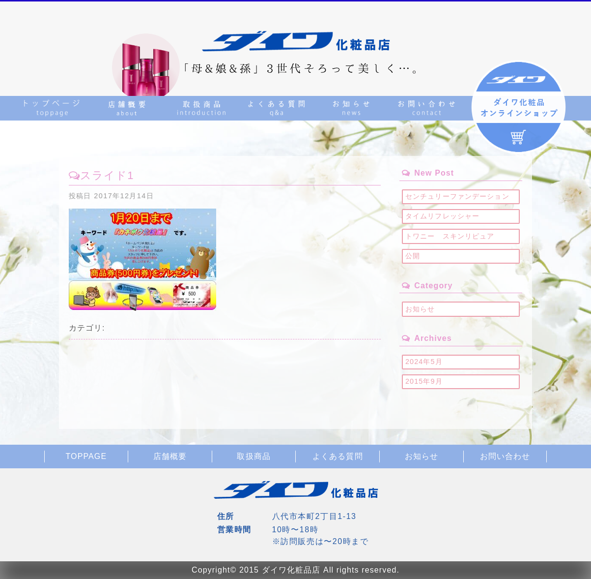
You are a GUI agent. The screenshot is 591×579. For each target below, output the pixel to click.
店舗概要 (170, 456)
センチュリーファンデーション (457, 196)
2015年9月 (424, 381)
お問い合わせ (505, 456)
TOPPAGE (86, 456)
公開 (412, 256)
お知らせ (420, 309)
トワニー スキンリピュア (449, 236)
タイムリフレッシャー (442, 216)
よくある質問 (337, 456)
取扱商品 (253, 456)
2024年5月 (424, 362)
